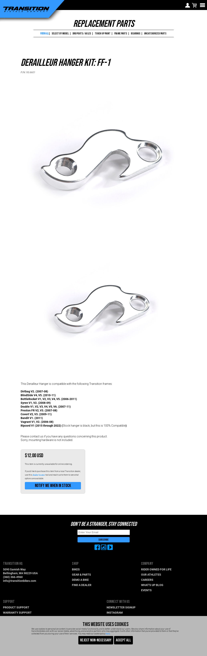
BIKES (76, 569)
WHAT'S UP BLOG (152, 585)
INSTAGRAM (115, 612)
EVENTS (146, 590)
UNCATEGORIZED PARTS (155, 33)
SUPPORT (9, 601)
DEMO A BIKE (80, 580)
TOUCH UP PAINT (102, 33)
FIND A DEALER (81, 585)
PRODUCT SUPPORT (16, 607)
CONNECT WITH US (118, 601)
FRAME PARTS (120, 33)
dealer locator (39, 474)
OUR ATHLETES (151, 574)
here (108, 633)
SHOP (75, 563)
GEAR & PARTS (81, 574)
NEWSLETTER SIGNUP (121, 607)
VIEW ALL (44, 33)
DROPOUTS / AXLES (82, 33)
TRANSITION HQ (13, 563)
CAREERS (147, 580)
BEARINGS (135, 33)
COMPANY (147, 563)
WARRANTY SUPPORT (17, 612)
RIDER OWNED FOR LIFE (156, 569)
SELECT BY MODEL (60, 33)
